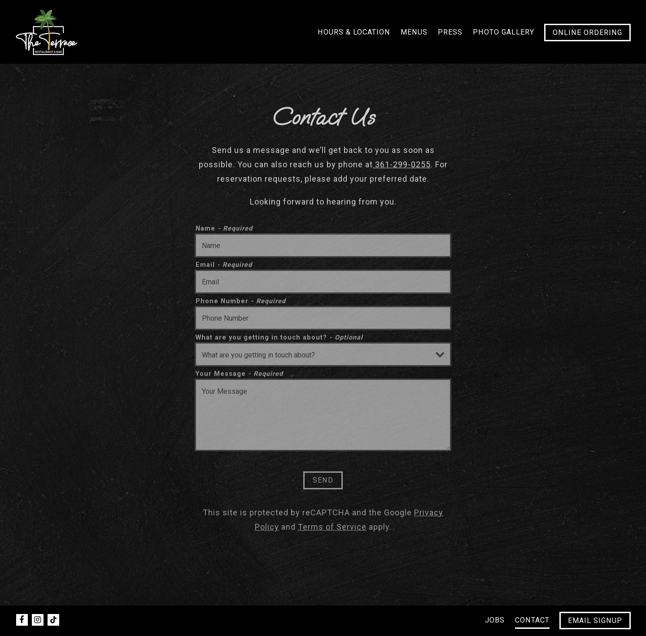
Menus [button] (414, 32)
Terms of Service (332, 526)
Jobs (495, 620)
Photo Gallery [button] (503, 32)
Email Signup (595, 620)
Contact (532, 620)
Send (323, 480)
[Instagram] (38, 620)
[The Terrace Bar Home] (46, 31)
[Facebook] (22, 620)
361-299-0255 (402, 164)
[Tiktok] (53, 620)
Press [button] (450, 32)
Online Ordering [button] (587, 32)
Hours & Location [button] (354, 32)
